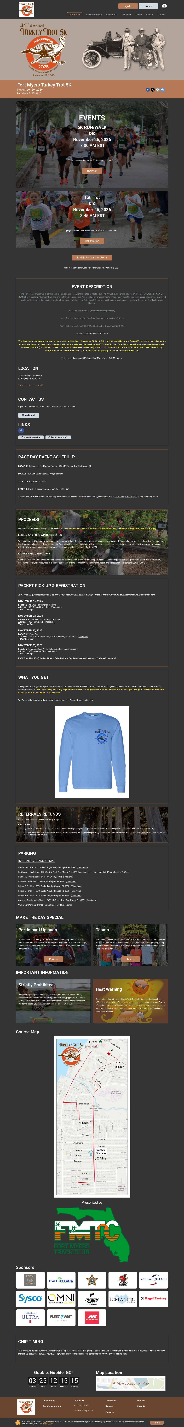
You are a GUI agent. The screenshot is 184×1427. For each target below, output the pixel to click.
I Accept (157, 1422)
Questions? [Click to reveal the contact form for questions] (28, 415)
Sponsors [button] (110, 14)
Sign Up (128, 6)
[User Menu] (164, 6)
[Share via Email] (158, 90)
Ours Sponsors (81, 1405)
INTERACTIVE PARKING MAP (36, 861)
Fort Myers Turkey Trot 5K (44, 85)
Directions (56, 607)
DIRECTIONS (131, 496)
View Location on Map (30, 385)
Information (74, 14)
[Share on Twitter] (153, 90)
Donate (148, 6)
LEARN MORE (91, 547)
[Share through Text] (162, 90)
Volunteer (126, 14)
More (160, 14)
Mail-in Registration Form (92, 257)
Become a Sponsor (83, 1410)
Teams (138, 14)
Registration (92, 240)
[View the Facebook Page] (21, 430)
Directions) (77, 886)
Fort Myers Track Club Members (107, 358)
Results (149, 14)
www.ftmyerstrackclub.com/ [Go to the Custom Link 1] (32, 437)
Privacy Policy (47, 1424)
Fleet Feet (119, 496)
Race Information (93, 14)
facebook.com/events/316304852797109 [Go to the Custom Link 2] (59, 437)
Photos (53, 959)
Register (92, 170)
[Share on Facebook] (148, 90)
